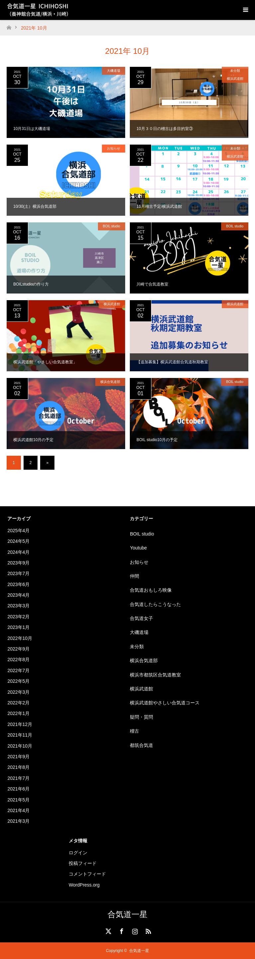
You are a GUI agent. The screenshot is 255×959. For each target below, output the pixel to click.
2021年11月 (19, 735)
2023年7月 (18, 573)
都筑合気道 (141, 745)
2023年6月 (18, 584)
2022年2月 (18, 702)
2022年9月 (18, 649)
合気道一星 (127, 914)
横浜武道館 (235, 78)
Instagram (134, 930)
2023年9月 (18, 562)
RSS (147, 930)
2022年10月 (19, 638)
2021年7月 (18, 778)
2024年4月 (18, 552)
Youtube (138, 547)
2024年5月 (18, 541)
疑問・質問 (141, 717)
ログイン (78, 852)
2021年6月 (18, 788)
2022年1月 (18, 713)
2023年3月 (18, 605)
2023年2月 (18, 616)
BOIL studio (111, 226)
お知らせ (113, 148)
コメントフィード (87, 874)
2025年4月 (18, 530)
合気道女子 (141, 618)
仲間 (134, 576)
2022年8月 (18, 659)
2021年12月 (19, 724)
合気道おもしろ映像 (151, 590)
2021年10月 (19, 746)
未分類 (235, 70)
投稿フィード (83, 863)
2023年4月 (18, 595)
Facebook (121, 930)
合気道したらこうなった (155, 604)
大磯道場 (113, 70)
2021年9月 (18, 756)
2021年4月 (18, 810)
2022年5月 (18, 681)
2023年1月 (18, 627)
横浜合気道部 (110, 382)
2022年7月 (18, 670)
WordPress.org (84, 885)
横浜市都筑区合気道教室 (155, 674)
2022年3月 (18, 692)
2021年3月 (18, 821)
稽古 (134, 731)
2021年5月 (18, 799)
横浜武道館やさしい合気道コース (165, 702)
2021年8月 (18, 767)
